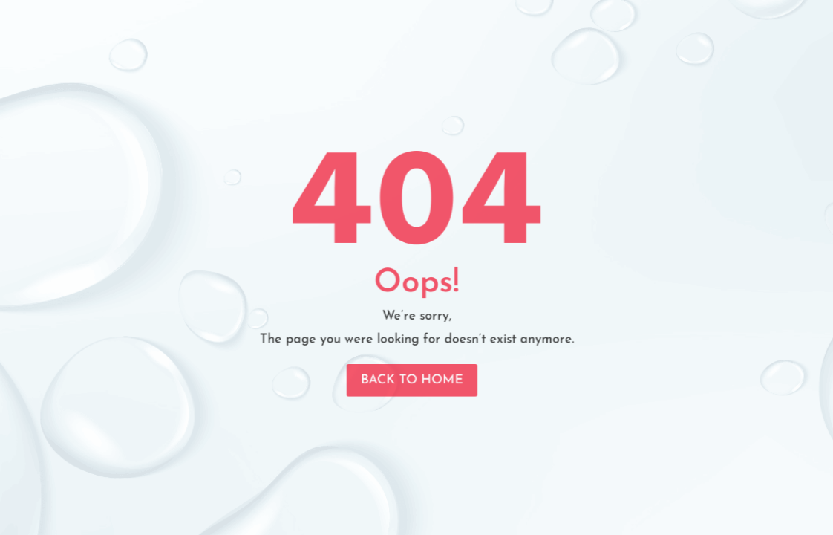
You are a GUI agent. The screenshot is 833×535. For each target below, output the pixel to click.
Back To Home (412, 375)
